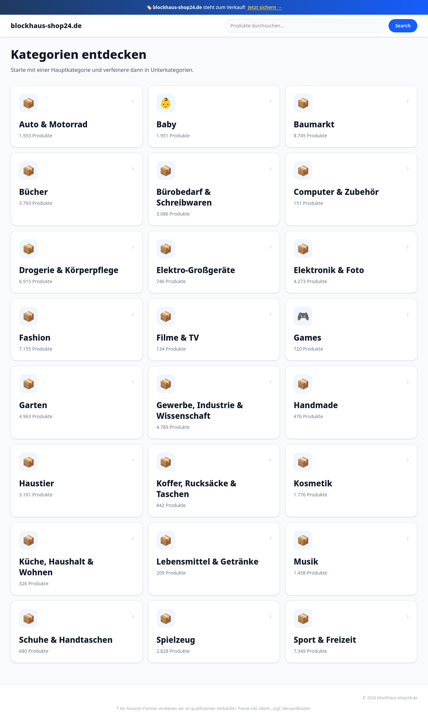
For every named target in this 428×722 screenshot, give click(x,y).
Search (403, 25)
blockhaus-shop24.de (46, 25)
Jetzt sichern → (265, 7)
